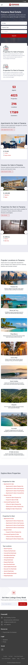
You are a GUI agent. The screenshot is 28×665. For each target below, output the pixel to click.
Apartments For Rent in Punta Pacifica (15, 525)
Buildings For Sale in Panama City (14, 508)
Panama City (14, 287)
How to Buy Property (18, 656)
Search (14, 36)
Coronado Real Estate (9, 557)
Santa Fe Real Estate (9, 571)
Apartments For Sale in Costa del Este (15, 493)
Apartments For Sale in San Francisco (15, 488)
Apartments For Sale (9, 484)
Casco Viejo (14, 357)
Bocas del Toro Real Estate (10, 569)
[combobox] (14, 23)
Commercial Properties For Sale (11, 502)
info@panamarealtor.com (8, 622)
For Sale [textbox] (4, 23)
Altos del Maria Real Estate (10, 573)
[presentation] (2, 146)
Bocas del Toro (14, 310)
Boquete (14, 405)
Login (24, 1)
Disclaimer (4, 639)
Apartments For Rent (9, 518)
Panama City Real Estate (10, 550)
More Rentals (5, 215)
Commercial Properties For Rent (11, 534)
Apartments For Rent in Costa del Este (15, 527)
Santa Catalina (14, 381)
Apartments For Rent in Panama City (14, 520)
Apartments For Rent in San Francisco (15, 523)
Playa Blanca (14, 334)
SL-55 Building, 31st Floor (8, 617)
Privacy (3, 641)
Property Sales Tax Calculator (10, 632)
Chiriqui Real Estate (8, 560)
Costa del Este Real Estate (10, 553)
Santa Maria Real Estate (9, 555)
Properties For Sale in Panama (13, 52)
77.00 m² (5, 153)
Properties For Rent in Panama (13, 70)
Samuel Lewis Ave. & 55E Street (11, 620)
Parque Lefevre (7, 155)
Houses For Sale (7, 495)
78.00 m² (5, 238)
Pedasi (5, 197)
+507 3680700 (6, 624)
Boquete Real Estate (9, 562)
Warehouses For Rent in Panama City (15, 538)
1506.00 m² (6, 195)
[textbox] (14, 27)
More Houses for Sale (7, 171)
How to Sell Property (6, 658)
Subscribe (23, 604)
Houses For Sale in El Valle (12, 499)
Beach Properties (8, 548)
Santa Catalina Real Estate (10, 566)
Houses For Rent (8, 529)
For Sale (5, 656)
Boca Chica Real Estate (9, 564)
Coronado (14, 428)
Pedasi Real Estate (8, 575)
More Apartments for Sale (8, 129)
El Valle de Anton (14, 452)
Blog (18, 658)
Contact (23, 658)
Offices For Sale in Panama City (13, 504)
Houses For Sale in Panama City (13, 497)
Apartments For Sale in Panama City (14, 486)
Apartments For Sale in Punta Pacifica (15, 490)
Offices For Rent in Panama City (13, 536)
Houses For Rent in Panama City (13, 532)
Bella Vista (6, 240)
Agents (14, 658)
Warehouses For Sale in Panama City (14, 506)
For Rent (10, 656)
